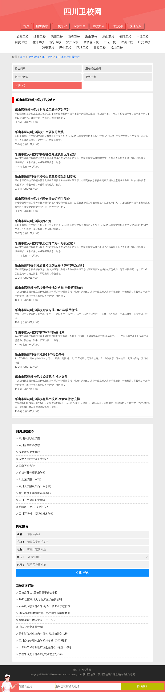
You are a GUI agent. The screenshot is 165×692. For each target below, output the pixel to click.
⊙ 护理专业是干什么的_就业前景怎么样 (39, 654)
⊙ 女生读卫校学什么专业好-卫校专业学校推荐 (43, 606)
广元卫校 (110, 42)
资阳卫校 (125, 36)
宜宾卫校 (127, 42)
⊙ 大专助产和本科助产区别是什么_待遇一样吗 (43, 647)
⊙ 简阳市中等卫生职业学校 (32, 506)
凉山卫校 (117, 47)
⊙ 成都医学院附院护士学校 (32, 458)
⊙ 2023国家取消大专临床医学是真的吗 (39, 599)
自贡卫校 (21, 42)
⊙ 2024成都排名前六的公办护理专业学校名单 (43, 613)
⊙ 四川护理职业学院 (28, 438)
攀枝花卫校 (91, 42)
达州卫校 (38, 42)
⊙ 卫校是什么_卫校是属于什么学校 (37, 592)
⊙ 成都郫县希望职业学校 (30, 472)
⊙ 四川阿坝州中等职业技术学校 (34, 513)
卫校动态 (20, 85)
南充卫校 (74, 36)
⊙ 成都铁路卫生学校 (28, 452)
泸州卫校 (72, 42)
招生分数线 (21, 76)
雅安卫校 (48, 47)
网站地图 (86, 669)
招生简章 (42, 26)
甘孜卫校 (100, 47)
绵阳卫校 (40, 36)
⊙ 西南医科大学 (25, 465)
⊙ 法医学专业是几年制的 (30, 626)
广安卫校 (144, 42)
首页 (26, 26)
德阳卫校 (57, 36)
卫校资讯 (117, 26)
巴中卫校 (65, 47)
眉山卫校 (108, 36)
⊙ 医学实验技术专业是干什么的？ (36, 619)
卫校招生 (79, 26)
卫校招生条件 (93, 68)
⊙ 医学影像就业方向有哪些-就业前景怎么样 (42, 633)
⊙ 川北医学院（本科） (29, 479)
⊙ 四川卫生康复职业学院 (30, 499)
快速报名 (136, 26)
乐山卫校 (91, 36)
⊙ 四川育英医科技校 (28, 445)
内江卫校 (142, 36)
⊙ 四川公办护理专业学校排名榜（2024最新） (43, 640)
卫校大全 (98, 26)
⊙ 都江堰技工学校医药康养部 (33, 493)
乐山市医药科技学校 (68, 56)
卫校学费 (90, 76)
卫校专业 (61, 26)
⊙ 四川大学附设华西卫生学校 (33, 486)
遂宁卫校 (55, 42)
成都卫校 (22, 36)
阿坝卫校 (82, 47)
